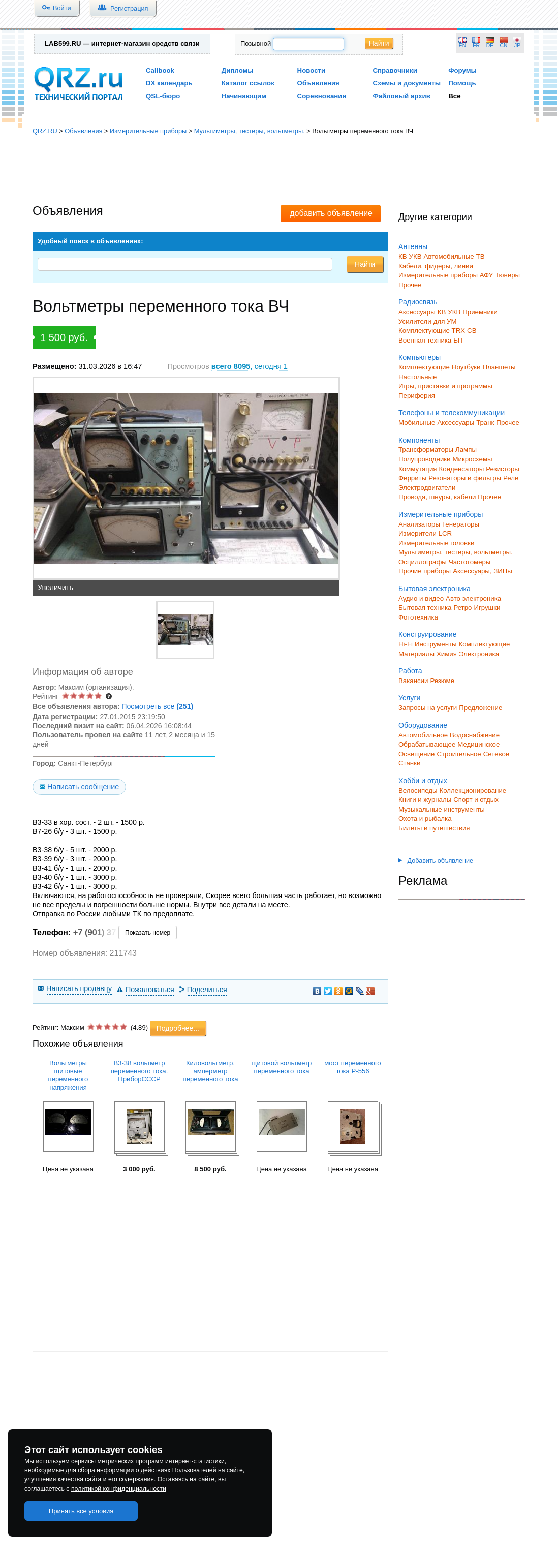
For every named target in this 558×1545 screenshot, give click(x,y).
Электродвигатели (426, 487)
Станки (409, 763)
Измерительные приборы (148, 131)
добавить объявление (331, 213)
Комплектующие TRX (431, 330)
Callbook (160, 70)
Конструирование (427, 634)
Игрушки (487, 607)
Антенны (412, 246)
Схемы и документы (407, 83)
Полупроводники (424, 459)
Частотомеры (469, 562)
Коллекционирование (473, 790)
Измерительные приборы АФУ (445, 275)
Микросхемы (472, 459)
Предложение (480, 708)
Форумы (462, 70)
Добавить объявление (435, 860)
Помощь (462, 83)
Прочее (410, 285)
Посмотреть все (157, 706)
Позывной (255, 43)
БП (457, 340)
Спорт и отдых (476, 800)
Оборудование (422, 725)
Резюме (442, 681)
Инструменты (436, 644)
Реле (510, 478)
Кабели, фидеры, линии (435, 266)
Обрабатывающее (426, 744)
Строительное (459, 754)
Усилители (414, 321)
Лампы (466, 449)
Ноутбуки (466, 367)
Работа (410, 671)
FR (476, 45)
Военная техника (424, 340)
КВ (402, 256)
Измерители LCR (425, 533)
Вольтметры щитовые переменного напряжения (68, 1075)
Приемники (480, 312)
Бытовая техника (424, 607)
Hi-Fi (405, 644)
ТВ (480, 256)
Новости (311, 70)
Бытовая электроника (434, 588)
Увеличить (55, 587)
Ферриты (412, 478)
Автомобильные (449, 256)
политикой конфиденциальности (118, 1488)
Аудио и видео (421, 598)
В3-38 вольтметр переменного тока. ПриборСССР (139, 1071)
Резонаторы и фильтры (464, 478)
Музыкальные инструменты (441, 809)
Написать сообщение (83, 787)
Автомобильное (423, 735)
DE (489, 45)
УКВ (415, 256)
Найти (379, 43)
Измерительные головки (436, 543)
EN (462, 45)
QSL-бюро (163, 96)
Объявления (318, 83)
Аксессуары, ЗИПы (482, 571)
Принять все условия (81, 1511)
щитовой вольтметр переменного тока (282, 1067)
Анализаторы (419, 524)
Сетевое (496, 754)
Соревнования (322, 96)
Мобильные (416, 422)
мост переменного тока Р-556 (352, 1067)
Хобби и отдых (422, 781)
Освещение (416, 754)
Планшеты (498, 367)
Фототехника (418, 617)
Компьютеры (419, 357)
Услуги (409, 698)
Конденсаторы (461, 469)
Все (454, 96)
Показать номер (147, 932)
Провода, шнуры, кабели (437, 497)
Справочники (395, 70)
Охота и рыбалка (425, 818)
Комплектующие (424, 367)
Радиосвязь (418, 302)
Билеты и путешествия (434, 828)
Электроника (479, 654)
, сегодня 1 (249, 366)
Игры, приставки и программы (445, 386)
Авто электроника (473, 598)
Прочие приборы (424, 571)
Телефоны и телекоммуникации (451, 413)
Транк (485, 422)
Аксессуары (417, 312)
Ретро (462, 607)
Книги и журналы (424, 800)
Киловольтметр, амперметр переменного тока (210, 1071)
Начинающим (244, 96)
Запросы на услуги (427, 708)
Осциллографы (422, 562)
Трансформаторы (425, 449)
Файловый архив (401, 96)
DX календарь (169, 83)
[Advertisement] (279, 170)
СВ (471, 330)
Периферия (416, 395)
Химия (447, 654)
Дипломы (238, 70)
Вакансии (413, 681)
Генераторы (460, 524)
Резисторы (502, 469)
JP (517, 45)
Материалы (416, 654)
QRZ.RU (45, 131)
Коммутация (417, 469)
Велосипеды (418, 790)
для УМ (445, 321)
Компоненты (419, 440)
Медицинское (478, 744)
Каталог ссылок (248, 83)
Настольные (417, 377)
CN (504, 45)
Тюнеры (507, 275)
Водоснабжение (475, 735)
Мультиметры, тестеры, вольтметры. (249, 131)
